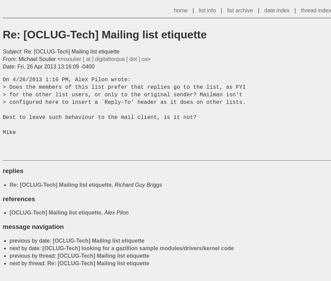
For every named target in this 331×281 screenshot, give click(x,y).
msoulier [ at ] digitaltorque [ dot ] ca (104, 59)
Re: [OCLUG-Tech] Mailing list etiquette (60, 185)
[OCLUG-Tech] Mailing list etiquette (55, 213)
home (180, 10)
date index (277, 10)
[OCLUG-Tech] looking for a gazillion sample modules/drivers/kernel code (138, 248)
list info (207, 10)
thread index (316, 10)
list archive (240, 10)
